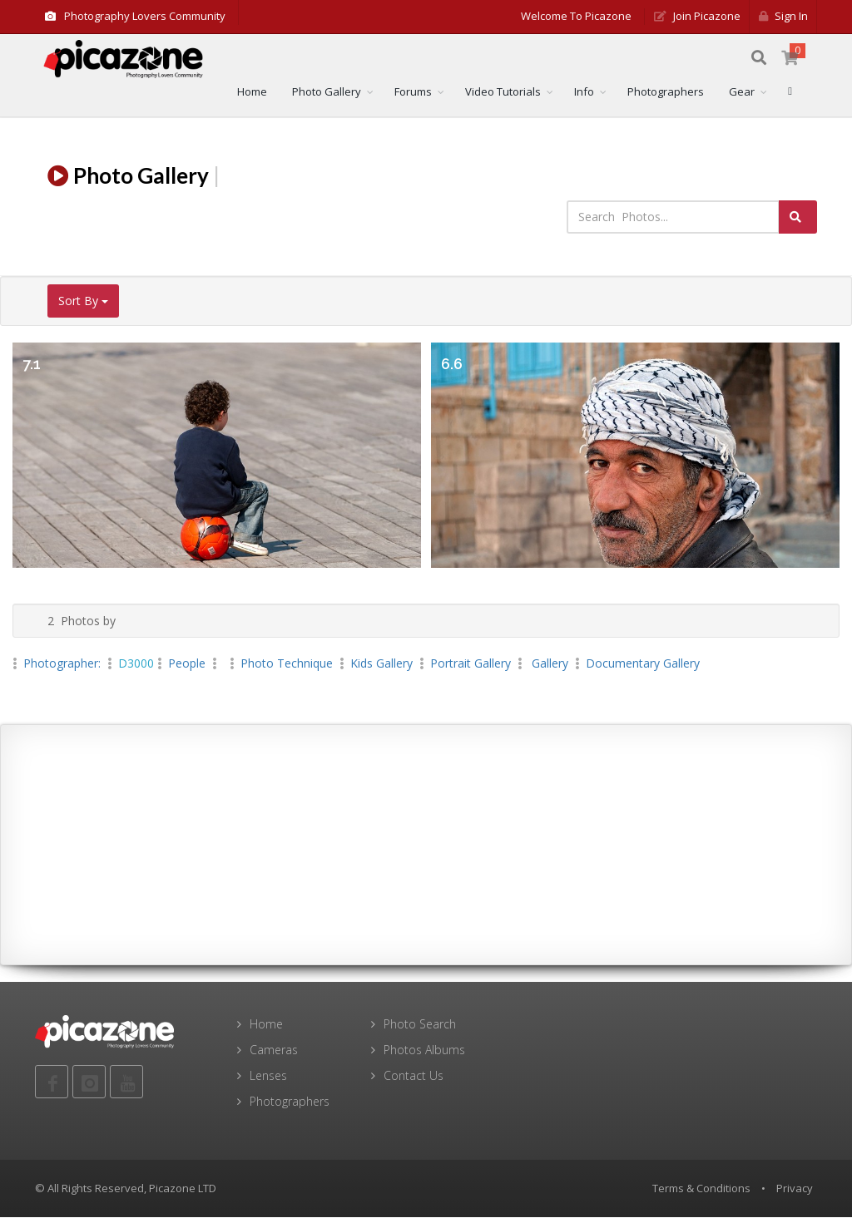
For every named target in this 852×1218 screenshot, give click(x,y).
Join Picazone (697, 15)
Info (584, 92)
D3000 (136, 664)
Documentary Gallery (643, 664)
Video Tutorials (503, 92)
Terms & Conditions (701, 1188)
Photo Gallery (326, 92)
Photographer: (63, 664)
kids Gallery (381, 664)
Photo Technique (286, 664)
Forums (413, 92)
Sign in (783, 15)
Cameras (274, 1050)
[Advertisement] (426, 845)
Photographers (665, 92)
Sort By (83, 301)
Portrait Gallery (470, 664)
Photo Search (420, 1025)
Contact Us (413, 1076)
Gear (742, 92)
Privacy (794, 1188)
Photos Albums (424, 1050)
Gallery (548, 664)
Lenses (268, 1076)
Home (252, 92)
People (187, 664)
